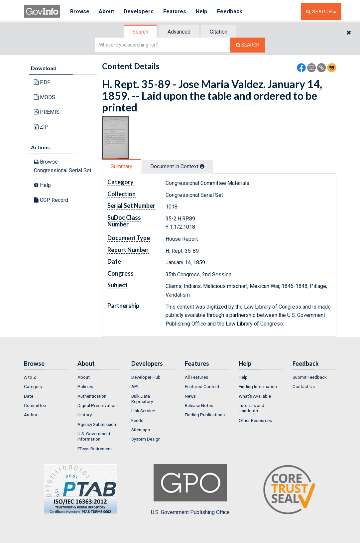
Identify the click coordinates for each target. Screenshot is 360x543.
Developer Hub (146, 377)
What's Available (255, 396)
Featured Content (202, 386)
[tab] (141, 32)
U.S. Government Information (93, 436)
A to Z (30, 377)
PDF (42, 82)
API (134, 386)
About (106, 11)
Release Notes (199, 405)
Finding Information (258, 386)
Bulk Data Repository (142, 398)
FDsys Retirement (94, 448)
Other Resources (255, 420)
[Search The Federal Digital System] (247, 45)
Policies (85, 386)
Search (140, 32)
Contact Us (304, 386)
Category (33, 386)
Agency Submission (96, 424)
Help (202, 11)
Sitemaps (140, 429)
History (84, 414)
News (190, 396)
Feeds (137, 420)
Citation (218, 32)
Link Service (143, 410)
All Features (196, 377)
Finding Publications (205, 414)
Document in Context (177, 166)
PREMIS (47, 112)
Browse (79, 11)
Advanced (179, 32)
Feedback (230, 11)
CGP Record (51, 200)
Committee (35, 405)
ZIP (41, 127)
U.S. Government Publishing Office (190, 489)
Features (175, 11)
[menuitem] (46, 377)
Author (31, 414)
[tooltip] (202, 166)
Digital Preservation (97, 405)
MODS (44, 97)
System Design (146, 439)
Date (28, 396)
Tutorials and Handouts (251, 408)
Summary (121, 166)
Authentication (91, 396)
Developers (139, 11)
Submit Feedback (310, 377)
